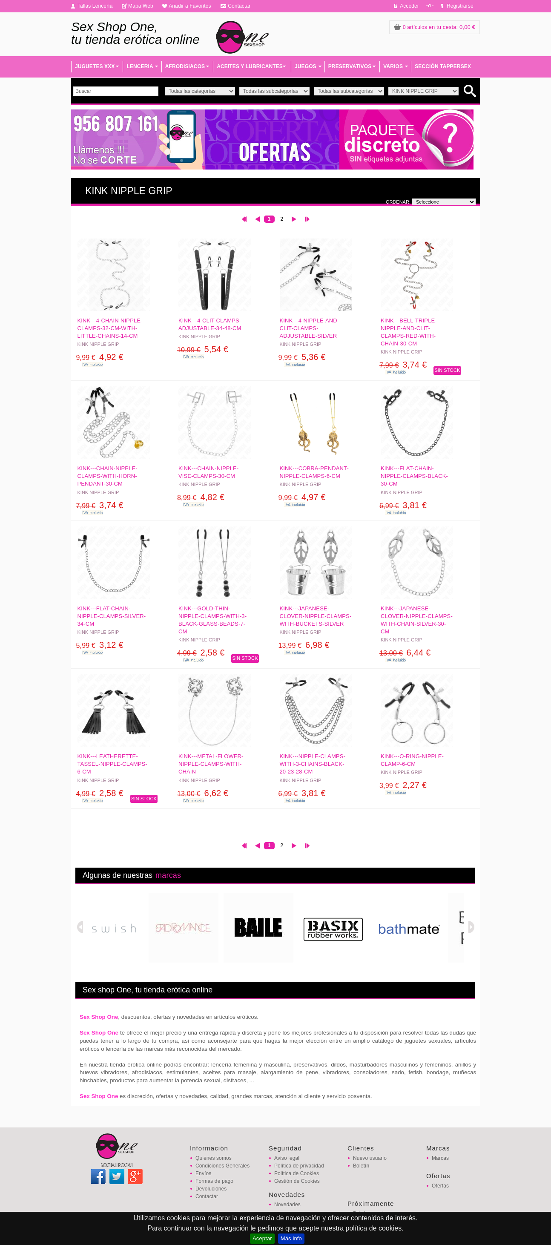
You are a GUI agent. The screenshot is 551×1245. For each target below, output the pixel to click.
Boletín (361, 1166)
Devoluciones (211, 1189)
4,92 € (99, 357)
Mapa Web (140, 6)
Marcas (440, 1158)
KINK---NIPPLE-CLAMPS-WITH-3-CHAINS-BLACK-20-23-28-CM (312, 764)
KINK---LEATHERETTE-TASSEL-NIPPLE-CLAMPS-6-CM (112, 764)
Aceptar (262, 1238)
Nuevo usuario (370, 1158)
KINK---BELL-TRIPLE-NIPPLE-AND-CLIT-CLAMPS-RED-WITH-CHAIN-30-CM (409, 332)
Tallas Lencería (95, 6)
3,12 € (99, 645)
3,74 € (403, 364)
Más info (291, 1238)
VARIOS (393, 66)
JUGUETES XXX (95, 66)
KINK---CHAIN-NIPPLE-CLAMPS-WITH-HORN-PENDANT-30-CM (107, 476)
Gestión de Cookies (297, 1181)
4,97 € (302, 497)
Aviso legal (286, 1158)
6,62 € (202, 793)
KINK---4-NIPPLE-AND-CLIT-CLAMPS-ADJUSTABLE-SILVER (309, 328)
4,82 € (200, 497)
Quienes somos (213, 1158)
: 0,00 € (434, 27)
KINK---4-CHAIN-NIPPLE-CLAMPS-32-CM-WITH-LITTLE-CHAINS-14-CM (110, 328)
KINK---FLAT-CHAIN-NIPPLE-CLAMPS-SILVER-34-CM (111, 616)
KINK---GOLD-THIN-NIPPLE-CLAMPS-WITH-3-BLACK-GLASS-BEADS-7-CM (212, 620)
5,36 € (302, 357)
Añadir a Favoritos (190, 6)
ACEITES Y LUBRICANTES (250, 66)
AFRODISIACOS (185, 66)
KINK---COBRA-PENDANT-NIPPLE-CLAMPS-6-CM (314, 472)
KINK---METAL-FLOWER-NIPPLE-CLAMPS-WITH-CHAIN (211, 764)
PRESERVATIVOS (350, 66)
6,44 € (404, 652)
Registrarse (460, 6)
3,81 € (403, 505)
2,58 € (200, 652)
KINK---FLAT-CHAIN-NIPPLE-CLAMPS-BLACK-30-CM (414, 476)
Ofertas (440, 1186)
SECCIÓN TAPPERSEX (443, 66)
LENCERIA (139, 66)
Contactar (239, 6)
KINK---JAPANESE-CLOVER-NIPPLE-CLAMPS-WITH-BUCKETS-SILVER (316, 616)
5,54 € (202, 349)
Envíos (203, 1173)
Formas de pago (214, 1181)
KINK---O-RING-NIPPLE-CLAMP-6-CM (412, 760)
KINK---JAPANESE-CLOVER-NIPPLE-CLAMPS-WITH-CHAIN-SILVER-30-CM (417, 620)
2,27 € (403, 785)
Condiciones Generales (222, 1166)
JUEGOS (305, 66)
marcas (168, 875)
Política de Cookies (296, 1173)
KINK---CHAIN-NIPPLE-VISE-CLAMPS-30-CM (208, 472)
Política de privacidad (299, 1166)
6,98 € (304, 645)
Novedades (287, 1205)
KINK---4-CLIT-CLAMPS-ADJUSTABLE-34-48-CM (209, 324)
